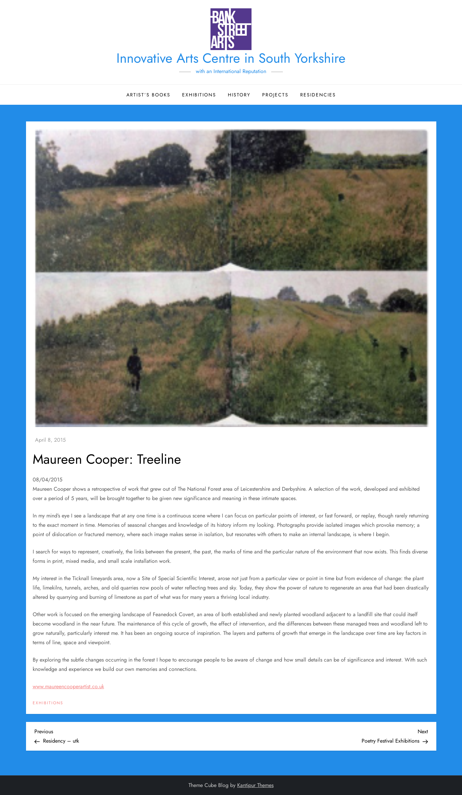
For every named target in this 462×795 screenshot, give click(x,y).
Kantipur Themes (255, 785)
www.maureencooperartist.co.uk (68, 686)
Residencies (318, 94)
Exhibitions (199, 94)
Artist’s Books (148, 94)
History (239, 94)
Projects (275, 94)
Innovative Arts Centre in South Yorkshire (231, 58)
